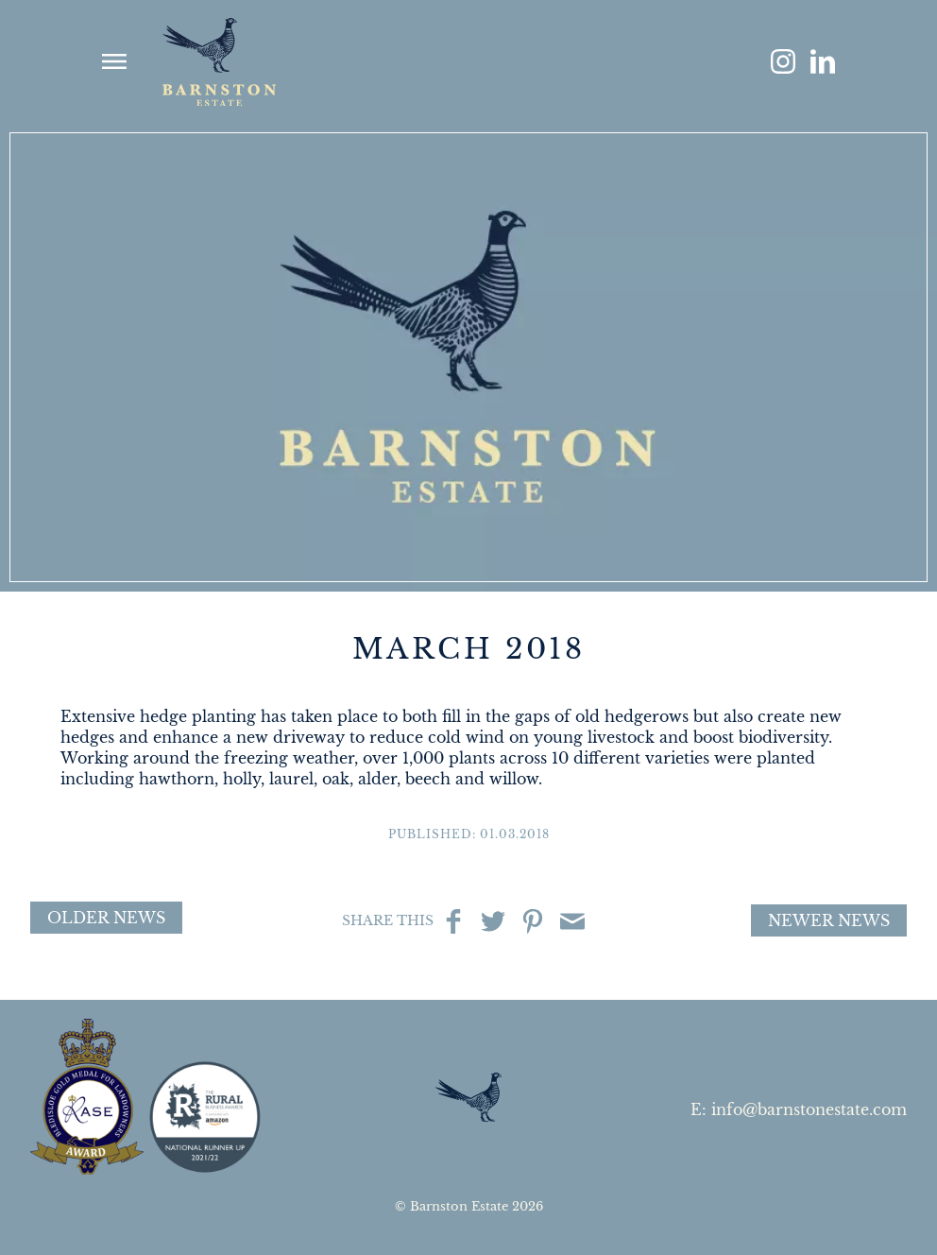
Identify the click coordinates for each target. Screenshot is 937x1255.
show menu (114, 61)
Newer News (829, 920)
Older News (106, 917)
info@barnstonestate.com (809, 1109)
